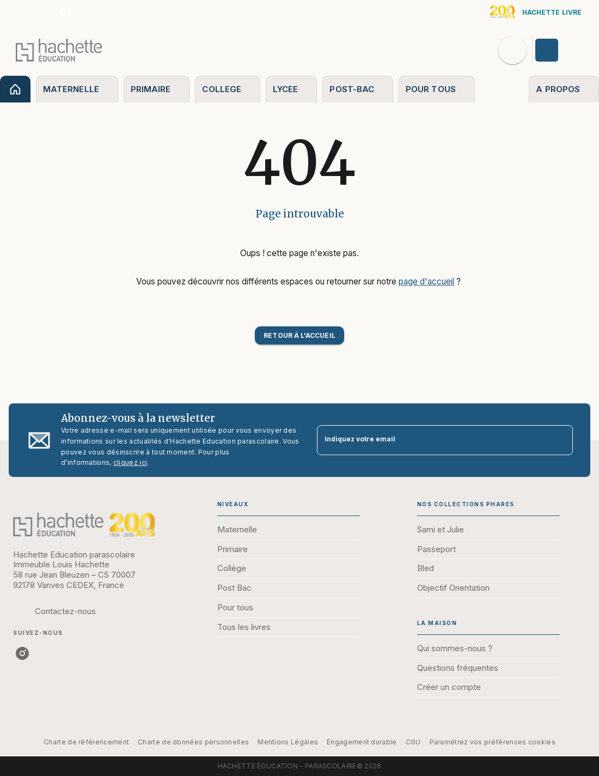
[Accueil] (59, 50)
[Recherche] (512, 50)
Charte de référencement (86, 742)
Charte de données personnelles (193, 742)
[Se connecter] (559, 50)
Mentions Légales (288, 742)
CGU (413, 742)
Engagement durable (361, 742)
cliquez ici (130, 463)
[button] (299, 335)
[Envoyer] (560, 440)
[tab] (15, 89)
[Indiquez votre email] (431, 440)
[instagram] (65, 12)
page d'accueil (426, 281)
